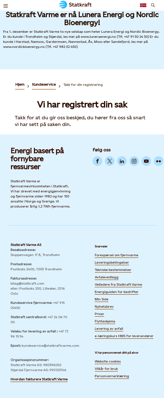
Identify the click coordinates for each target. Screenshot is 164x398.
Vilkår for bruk (106, 369)
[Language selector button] (143, 5)
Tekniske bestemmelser (113, 270)
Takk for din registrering (83, 85)
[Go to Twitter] (110, 161)
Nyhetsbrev (104, 306)
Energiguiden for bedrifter (117, 291)
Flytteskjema (105, 321)
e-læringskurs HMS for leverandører (124, 335)
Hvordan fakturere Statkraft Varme (39, 379)
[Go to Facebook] (97, 161)
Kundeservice (44, 84)
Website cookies (108, 361)
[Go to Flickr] (158, 161)
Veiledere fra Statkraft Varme (118, 284)
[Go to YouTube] (146, 161)
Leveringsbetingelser (112, 262)
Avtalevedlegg (107, 277)
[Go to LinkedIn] (122, 161)
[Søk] (153, 5)
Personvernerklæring (112, 376)
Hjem (19, 84)
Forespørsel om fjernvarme (116, 255)
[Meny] (5, 5)
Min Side (101, 298)
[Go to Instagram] (134, 161)
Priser (99, 314)
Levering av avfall (109, 329)
